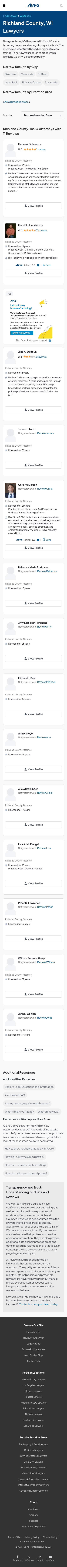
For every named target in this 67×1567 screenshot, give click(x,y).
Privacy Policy (32, 1537)
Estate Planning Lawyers (33, 1467)
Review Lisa (44, 848)
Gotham (42, 74)
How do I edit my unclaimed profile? (26, 1173)
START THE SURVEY (21, 333)
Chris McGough (27, 484)
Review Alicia (45, 792)
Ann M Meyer (26, 733)
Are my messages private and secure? (27, 1103)
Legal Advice (33, 1343)
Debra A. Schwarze (29, 144)
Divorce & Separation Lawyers (33, 1479)
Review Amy (44, 626)
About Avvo (33, 1509)
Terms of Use (14, 1537)
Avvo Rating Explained (33, 1526)
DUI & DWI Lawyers (33, 1461)
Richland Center (31, 82)
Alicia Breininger (28, 789)
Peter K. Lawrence (29, 903)
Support (33, 1520)
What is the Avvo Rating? (19, 1111)
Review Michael (46, 682)
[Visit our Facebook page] (18, 1558)
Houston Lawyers (33, 1396)
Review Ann (44, 737)
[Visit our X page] (29, 1558)
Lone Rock (11, 82)
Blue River (11, 74)
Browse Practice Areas (33, 1349)
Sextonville (51, 82)
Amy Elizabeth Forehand (32, 622)
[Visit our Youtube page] (49, 1558)
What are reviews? (49, 1111)
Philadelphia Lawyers (33, 1408)
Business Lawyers (33, 1450)
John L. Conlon (27, 1013)
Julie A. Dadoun (27, 351)
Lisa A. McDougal (28, 844)
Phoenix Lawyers (33, 1414)
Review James (45, 433)
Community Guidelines (32, 1541)
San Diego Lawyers (34, 1425)
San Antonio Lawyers (33, 1420)
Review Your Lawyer (33, 1337)
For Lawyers (33, 1360)
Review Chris (44, 488)
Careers (33, 1514)
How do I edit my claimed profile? (24, 1156)
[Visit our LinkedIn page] (40, 1558)
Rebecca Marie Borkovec (33, 567)
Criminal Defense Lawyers (33, 1455)
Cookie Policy (50, 1537)
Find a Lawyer (34, 1332)
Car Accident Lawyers (33, 1473)
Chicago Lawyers (33, 1391)
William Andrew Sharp (31, 958)
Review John (44, 1017)
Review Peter (45, 906)
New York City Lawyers (33, 1379)
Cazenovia (27, 74)
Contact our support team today (38, 1304)
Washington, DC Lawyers (33, 1402)
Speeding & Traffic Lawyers (33, 1490)
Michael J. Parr (26, 678)
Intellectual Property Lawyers (33, 1484)
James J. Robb (26, 429)
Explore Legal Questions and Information (29, 1086)
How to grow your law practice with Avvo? (29, 1148)
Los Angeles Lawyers (33, 1385)
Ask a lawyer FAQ (15, 1095)
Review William (46, 962)
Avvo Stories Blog (33, 1355)
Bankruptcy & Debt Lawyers (33, 1444)
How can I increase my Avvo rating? (25, 1165)
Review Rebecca (47, 571)
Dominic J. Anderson (30, 225)
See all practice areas (16, 101)
